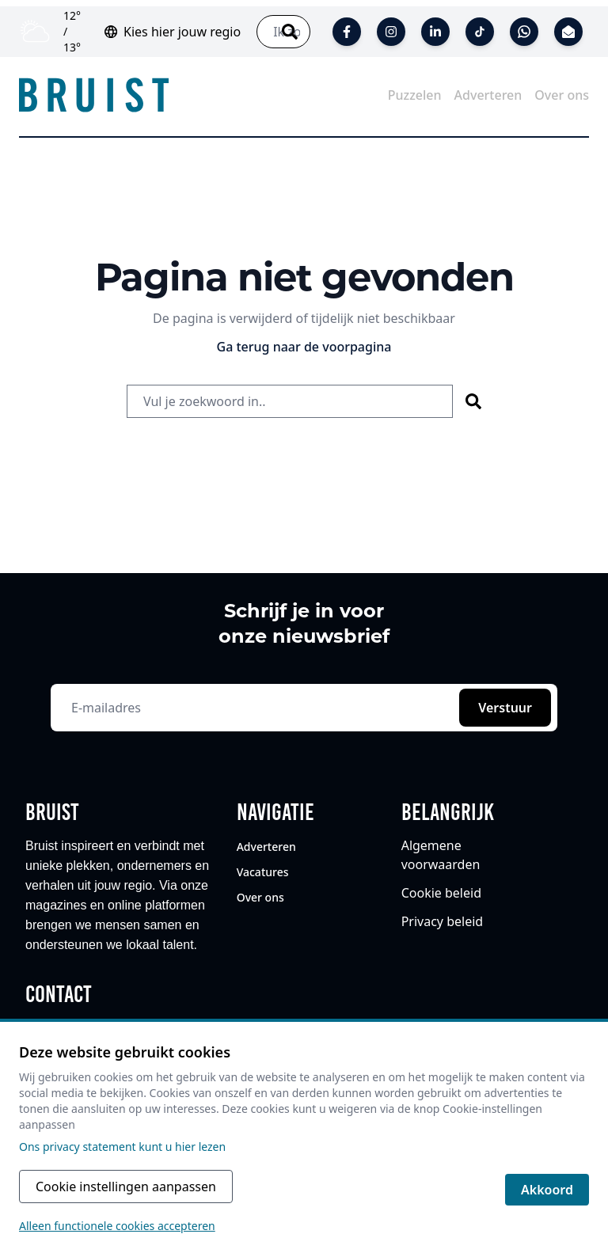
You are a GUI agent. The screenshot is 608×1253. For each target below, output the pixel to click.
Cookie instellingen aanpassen (126, 1186)
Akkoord (547, 1189)
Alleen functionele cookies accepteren (117, 1225)
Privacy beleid (442, 921)
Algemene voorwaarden (441, 855)
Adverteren (268, 846)
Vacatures (263, 871)
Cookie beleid (441, 893)
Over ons (260, 897)
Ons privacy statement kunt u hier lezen (122, 1146)
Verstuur (505, 707)
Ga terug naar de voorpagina (304, 346)
